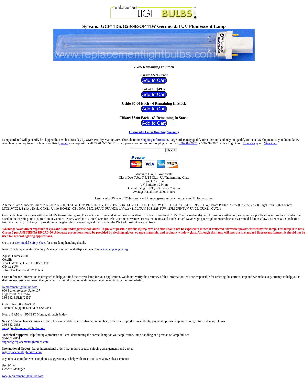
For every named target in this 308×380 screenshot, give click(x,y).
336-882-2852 (188, 143)
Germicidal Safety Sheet (30, 242)
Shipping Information (154, 139)
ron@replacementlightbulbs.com (22, 376)
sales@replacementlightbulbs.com (23, 328)
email (64, 143)
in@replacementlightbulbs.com (22, 352)
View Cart (270, 143)
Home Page (250, 143)
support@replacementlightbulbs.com (25, 342)
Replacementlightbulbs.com (19, 287)
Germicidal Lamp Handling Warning (154, 132)
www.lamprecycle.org (114, 249)
